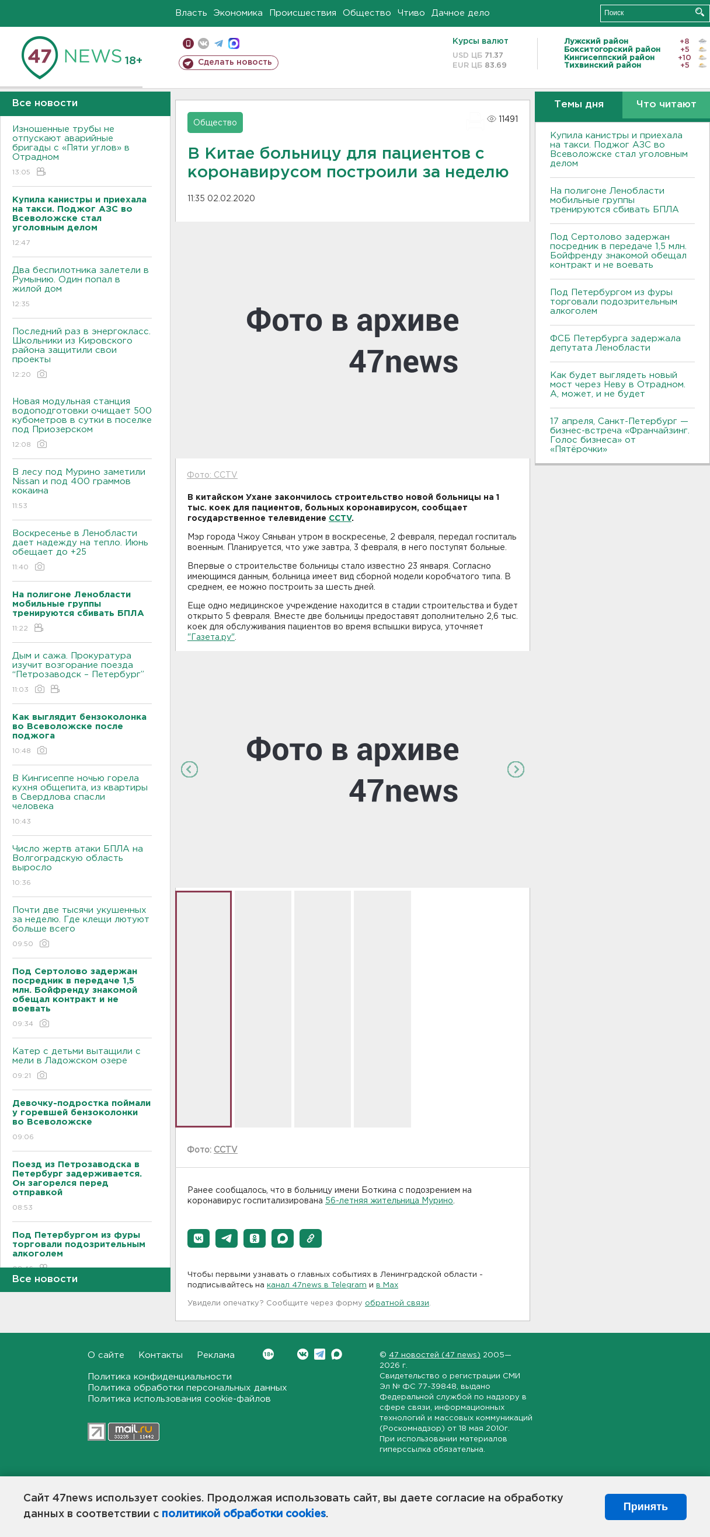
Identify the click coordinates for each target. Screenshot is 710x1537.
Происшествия (302, 13)
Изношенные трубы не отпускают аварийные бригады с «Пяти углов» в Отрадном (82, 151)
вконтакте (203, 43)
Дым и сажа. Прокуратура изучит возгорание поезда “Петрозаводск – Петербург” (82, 673)
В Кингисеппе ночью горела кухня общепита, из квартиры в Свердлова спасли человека (82, 801)
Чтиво (411, 13)
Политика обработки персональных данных (187, 1388)
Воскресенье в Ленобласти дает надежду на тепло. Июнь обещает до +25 (82, 551)
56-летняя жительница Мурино (389, 1201)
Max (336, 1354)
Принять (646, 1507)
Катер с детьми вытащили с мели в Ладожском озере (82, 1064)
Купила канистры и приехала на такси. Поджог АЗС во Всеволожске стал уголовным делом (619, 149)
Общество (367, 13)
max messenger (233, 43)
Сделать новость (235, 62)
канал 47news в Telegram (317, 1285)
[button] (198, 1238)
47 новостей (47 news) (435, 1355)
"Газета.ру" (211, 637)
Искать (699, 12)
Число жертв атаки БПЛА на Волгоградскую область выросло (82, 866)
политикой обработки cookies (244, 1514)
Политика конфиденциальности (160, 1377)
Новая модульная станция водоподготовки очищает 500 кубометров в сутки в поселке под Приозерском (82, 424)
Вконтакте (268, 1354)
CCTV (340, 518)
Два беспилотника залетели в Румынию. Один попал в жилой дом (82, 288)
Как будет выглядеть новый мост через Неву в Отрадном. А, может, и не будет (617, 385)
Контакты (160, 1355)
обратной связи (397, 1303)
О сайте (106, 1355)
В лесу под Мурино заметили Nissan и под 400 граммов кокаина (82, 489)
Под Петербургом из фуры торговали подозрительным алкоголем (613, 302)
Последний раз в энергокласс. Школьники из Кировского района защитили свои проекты (82, 354)
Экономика (238, 13)
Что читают (666, 104)
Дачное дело (460, 13)
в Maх (387, 1285)
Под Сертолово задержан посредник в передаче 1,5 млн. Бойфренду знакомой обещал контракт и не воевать (618, 251)
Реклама (216, 1355)
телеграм (218, 43)
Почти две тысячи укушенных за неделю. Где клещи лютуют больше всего (82, 927)
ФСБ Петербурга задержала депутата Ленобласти (615, 343)
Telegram (319, 1354)
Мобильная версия (188, 43)
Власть (191, 13)
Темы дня (579, 104)
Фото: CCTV (212, 475)
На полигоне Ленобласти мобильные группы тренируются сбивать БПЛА (614, 200)
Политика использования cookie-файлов (179, 1399)
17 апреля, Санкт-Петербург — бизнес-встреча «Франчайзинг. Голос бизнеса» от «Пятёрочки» (620, 435)
